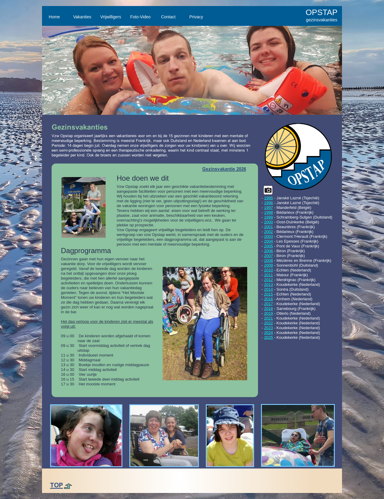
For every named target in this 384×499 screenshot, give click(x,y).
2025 (268, 337)
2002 (268, 231)
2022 (268, 323)
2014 (268, 289)
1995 (268, 198)
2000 (268, 222)
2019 (268, 313)
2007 (268, 255)
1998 (268, 212)
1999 (268, 217)
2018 (268, 308)
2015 (268, 294)
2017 (268, 304)
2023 (268, 328)
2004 (268, 241)
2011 (268, 275)
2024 (268, 332)
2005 (268, 246)
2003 (268, 236)
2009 (268, 265)
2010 (268, 270)
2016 (268, 299)
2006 (268, 251)
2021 (268, 318)
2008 (268, 260)
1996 (268, 203)
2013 (268, 284)
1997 (268, 207)
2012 (268, 279)
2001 (268, 227)
